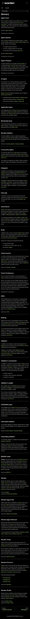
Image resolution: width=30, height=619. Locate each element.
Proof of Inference (8, 572)
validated (25, 262)
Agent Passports (9, 598)
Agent (21, 466)
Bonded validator (9, 430)
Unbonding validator (9, 144)
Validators (17, 322)
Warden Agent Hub (17, 533)
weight (2, 330)
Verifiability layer (6, 579)
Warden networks (11, 556)
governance (3, 187)
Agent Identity (21, 63)
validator (3, 174)
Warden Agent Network (6, 94)
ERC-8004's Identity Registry (19, 42)
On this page (4, 11)
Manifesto (9, 584)
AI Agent (6, 21)
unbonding (3, 182)
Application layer (6, 581)
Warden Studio (15, 67)
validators (18, 214)
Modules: (11, 267)
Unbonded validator (19, 144)
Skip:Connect (4, 261)
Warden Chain (21, 99)
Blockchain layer (6, 577)
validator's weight (20, 217)
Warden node (22, 199)
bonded (25, 180)
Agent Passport (8, 30)
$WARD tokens (20, 172)
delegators (24, 214)
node (6, 177)
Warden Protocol (5, 93)
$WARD (8, 219)
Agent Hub (21, 101)
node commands (13, 237)
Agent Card (19, 50)
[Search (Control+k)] (27, 3)
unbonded (9, 182)
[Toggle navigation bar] (3, 3)
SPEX (8, 311)
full (14, 345)
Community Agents (15, 97)
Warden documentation (12, 494)
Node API (5, 237)
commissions (4, 351)
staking (8, 137)
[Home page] (2, 8)
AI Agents (8, 111)
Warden (16, 101)
